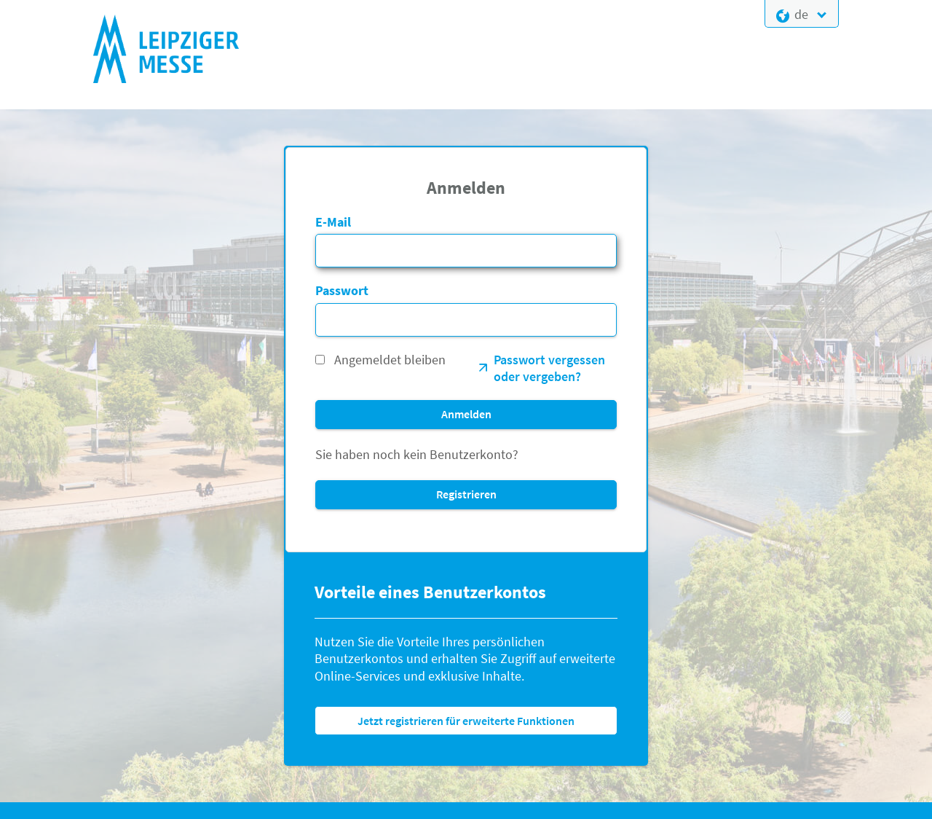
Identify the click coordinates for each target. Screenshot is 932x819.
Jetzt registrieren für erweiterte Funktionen (466, 720)
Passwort (341, 290)
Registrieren (466, 494)
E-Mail (333, 221)
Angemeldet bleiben (390, 359)
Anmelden (466, 414)
